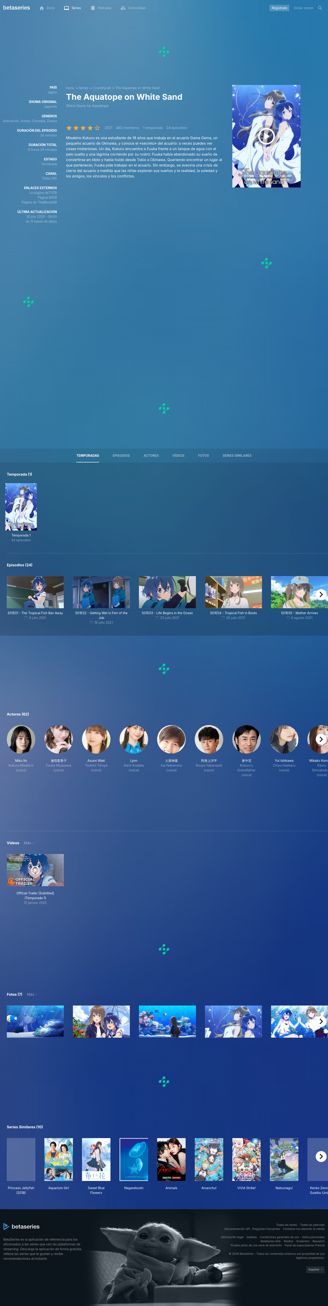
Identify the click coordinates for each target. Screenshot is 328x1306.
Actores (151, 455)
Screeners (303, 1241)
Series (83, 88)
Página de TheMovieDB (39, 202)
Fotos (203, 455)
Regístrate (279, 8)
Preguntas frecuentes (266, 1229)
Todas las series (286, 1224)
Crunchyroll (101, 88)
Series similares (237, 455)
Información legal (232, 1237)
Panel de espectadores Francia (305, 1245)
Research (319, 1241)
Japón (52, 92)
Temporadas (87, 455)
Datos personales (313, 1237)
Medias (288, 1241)
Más (27, 843)
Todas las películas (312, 1224)
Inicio (70, 88)
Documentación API (237, 1229)
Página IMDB (47, 197)
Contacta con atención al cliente (304, 1229)
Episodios (121, 455)
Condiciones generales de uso (279, 1237)
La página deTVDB (43, 193)
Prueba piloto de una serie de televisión (256, 1245)
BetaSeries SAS (271, 1241)
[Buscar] (320, 8)
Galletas (251, 1237)
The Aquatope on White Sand (137, 88)
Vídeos (178, 455)
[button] (21, 772)
